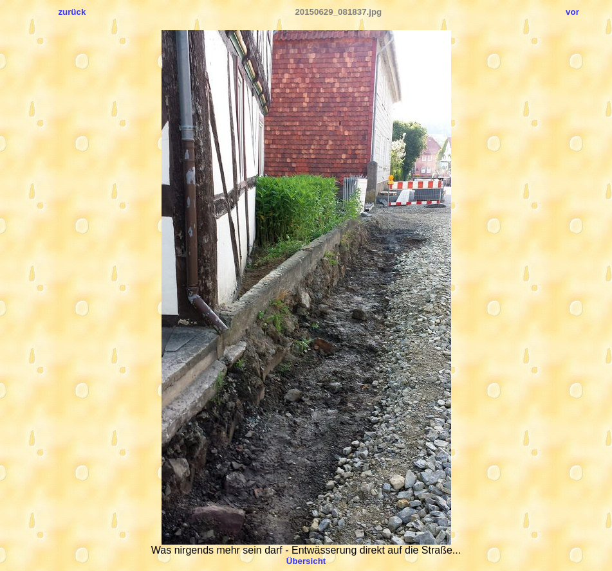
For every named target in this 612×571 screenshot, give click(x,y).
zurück (72, 12)
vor (572, 12)
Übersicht (306, 561)
